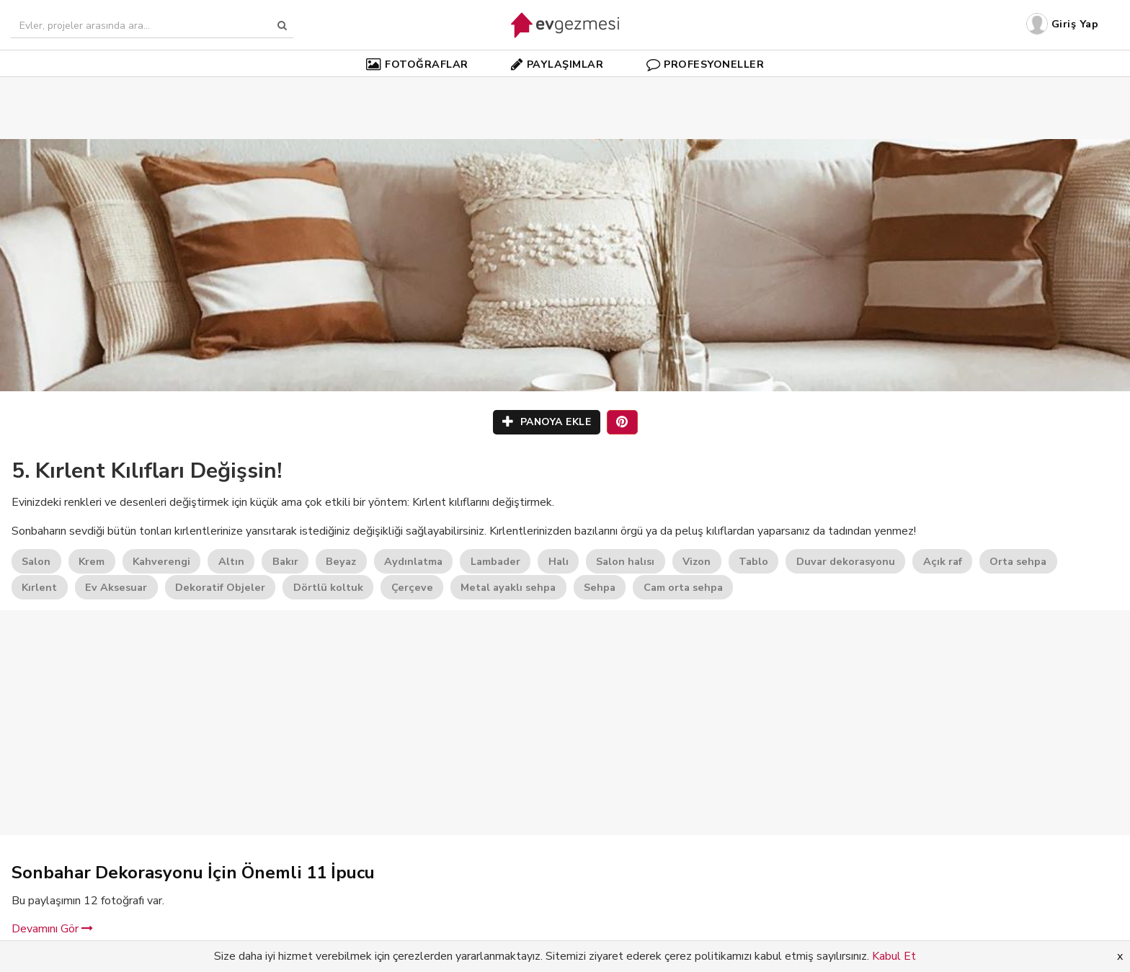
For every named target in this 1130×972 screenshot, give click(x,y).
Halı (558, 561)
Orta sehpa (1017, 561)
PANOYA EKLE (547, 422)
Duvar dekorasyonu (845, 561)
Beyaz (341, 561)
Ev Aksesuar (116, 587)
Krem (91, 561)
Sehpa (599, 587)
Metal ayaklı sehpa (508, 587)
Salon (36, 561)
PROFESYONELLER (705, 64)
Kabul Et (894, 956)
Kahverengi (161, 561)
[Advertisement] (565, 86)
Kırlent (39, 587)
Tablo (753, 561)
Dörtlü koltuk (328, 587)
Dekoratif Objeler (220, 587)
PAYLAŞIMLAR (557, 64)
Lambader (495, 561)
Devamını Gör (52, 929)
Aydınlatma (413, 561)
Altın (231, 561)
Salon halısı (625, 561)
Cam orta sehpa (683, 587)
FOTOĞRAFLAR (417, 64)
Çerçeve (412, 587)
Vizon (696, 561)
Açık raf (942, 561)
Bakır (285, 561)
